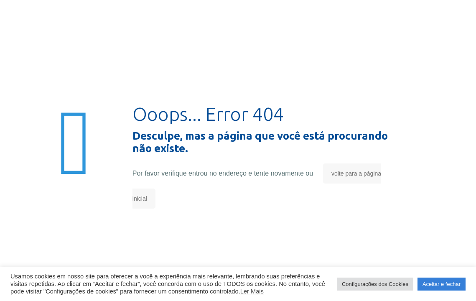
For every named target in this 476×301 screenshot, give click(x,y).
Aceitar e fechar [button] (442, 284)
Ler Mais (252, 291)
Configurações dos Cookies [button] (375, 284)
